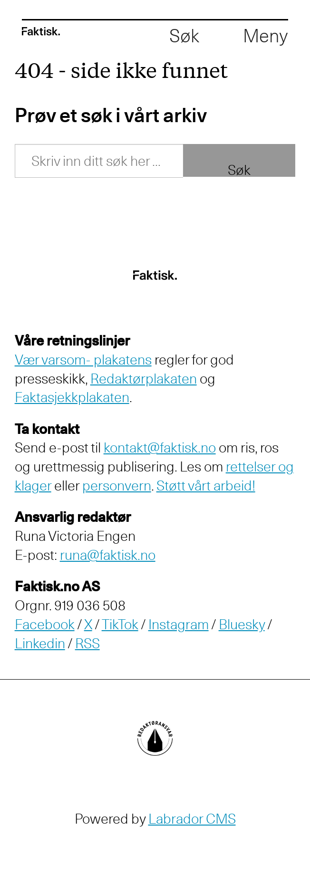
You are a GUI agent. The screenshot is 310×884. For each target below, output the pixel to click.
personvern (116, 485)
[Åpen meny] (265, 36)
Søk (239, 168)
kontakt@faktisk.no (160, 447)
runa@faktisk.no (107, 555)
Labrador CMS (192, 818)
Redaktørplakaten (143, 378)
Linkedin (40, 643)
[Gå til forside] (41, 31)
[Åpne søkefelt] (184, 36)
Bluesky (242, 624)
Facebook (45, 624)
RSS (87, 643)
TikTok (120, 624)
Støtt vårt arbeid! (205, 485)
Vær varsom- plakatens (83, 359)
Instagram (178, 624)
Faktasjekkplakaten (72, 397)
